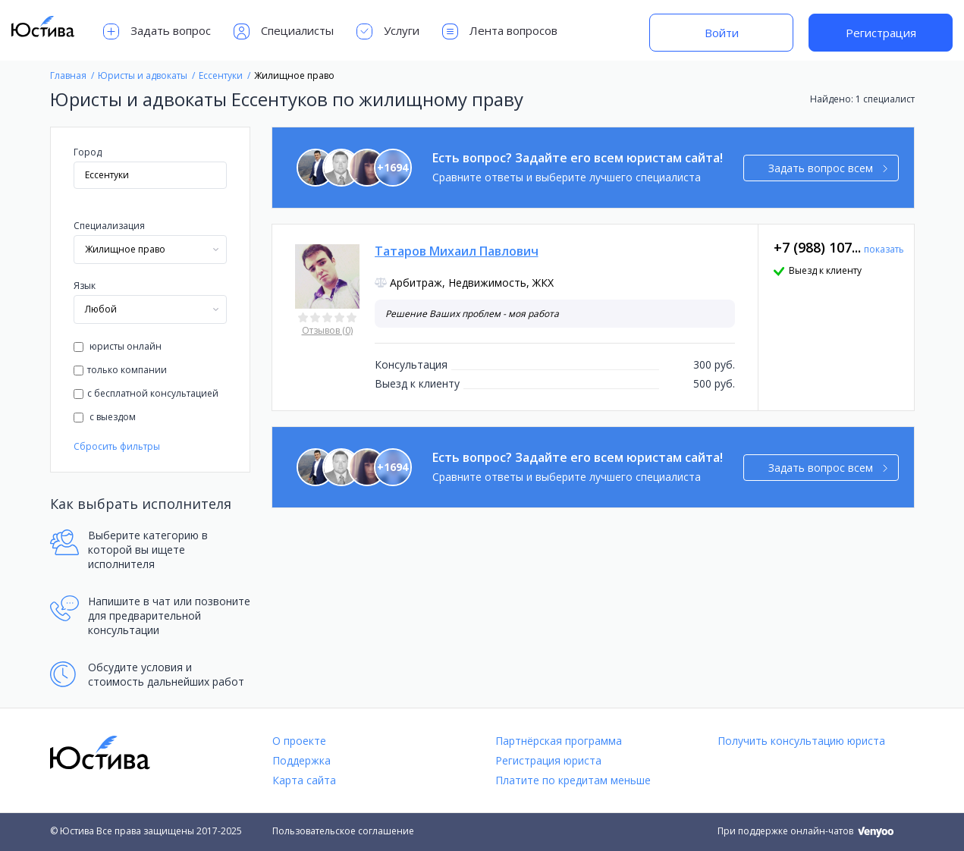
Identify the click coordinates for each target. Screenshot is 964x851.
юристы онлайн (118, 346)
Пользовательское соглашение (343, 830)
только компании (120, 369)
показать (884, 249)
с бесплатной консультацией (146, 393)
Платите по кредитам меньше (573, 780)
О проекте (299, 740)
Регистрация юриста (548, 760)
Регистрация (881, 32)
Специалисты (284, 31)
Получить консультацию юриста (801, 740)
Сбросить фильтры (117, 446)
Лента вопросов (499, 31)
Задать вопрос (157, 31)
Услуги (387, 31)
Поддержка (301, 760)
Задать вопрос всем (827, 168)
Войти (722, 32)
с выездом (105, 416)
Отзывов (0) (327, 330)
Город (88, 152)
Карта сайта (304, 780)
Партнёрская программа (558, 740)
